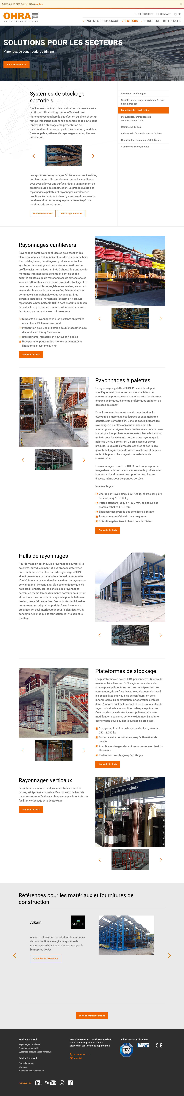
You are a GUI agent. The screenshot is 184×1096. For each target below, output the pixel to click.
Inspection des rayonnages (32, 1086)
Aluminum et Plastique (135, 95)
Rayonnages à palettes (30, 1064)
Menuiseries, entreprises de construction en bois (139, 123)
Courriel (76, 1074)
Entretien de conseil (19, 65)
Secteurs (131, 21)
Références (172, 21)
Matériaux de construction (138, 113)
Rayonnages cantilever (30, 1060)
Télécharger (143, 14)
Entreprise (151, 21)
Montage (23, 1083)
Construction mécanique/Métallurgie (136, 153)
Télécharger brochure (46, 223)
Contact (163, 14)
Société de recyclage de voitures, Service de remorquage (142, 104)
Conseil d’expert (27, 1079)
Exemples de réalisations (49, 973)
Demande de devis (33, 365)
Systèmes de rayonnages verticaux (37, 1068)
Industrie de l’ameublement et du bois (142, 141)
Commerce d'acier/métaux (138, 162)
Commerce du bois (133, 132)
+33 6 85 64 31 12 (81, 1070)
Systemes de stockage (102, 21)
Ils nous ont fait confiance (92, 1031)
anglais (39, 3)
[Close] (181, 4)
